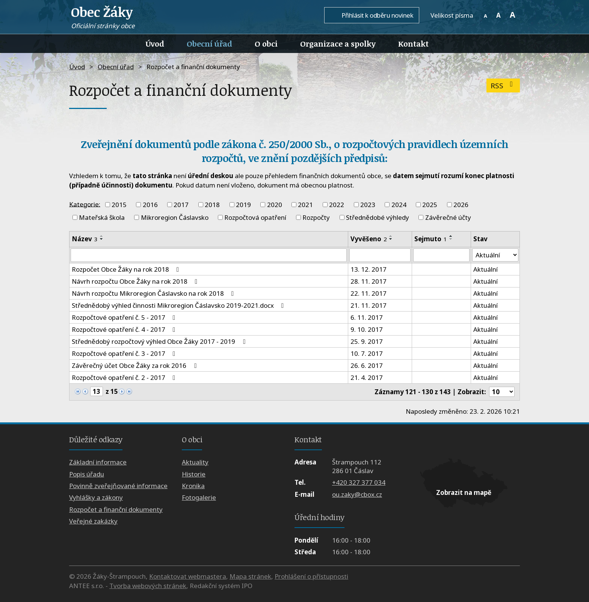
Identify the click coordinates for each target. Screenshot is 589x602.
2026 (460, 204)
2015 (119, 204)
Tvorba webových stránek (147, 585)
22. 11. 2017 (368, 293)
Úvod (155, 43)
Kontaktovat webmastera (187, 576)
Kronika (193, 485)
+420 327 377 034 (358, 482)
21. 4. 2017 (366, 377)
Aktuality (195, 462)
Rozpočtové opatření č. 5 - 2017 (125, 317)
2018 (212, 204)
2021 (305, 204)
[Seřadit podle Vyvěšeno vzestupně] (391, 235)
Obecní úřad (209, 43)
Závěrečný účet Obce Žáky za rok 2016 (135, 365)
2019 (243, 204)
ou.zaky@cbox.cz (357, 494)
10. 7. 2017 (366, 353)
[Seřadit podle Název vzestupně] (102, 235)
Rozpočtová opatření (255, 217)
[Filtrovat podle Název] (209, 255)
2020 (274, 204)
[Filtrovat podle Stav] (495, 255)
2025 (429, 204)
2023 (367, 204)
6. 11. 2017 (366, 317)
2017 (181, 204)
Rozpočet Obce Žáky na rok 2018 (127, 269)
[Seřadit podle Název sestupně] (102, 238)
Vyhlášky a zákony (96, 497)
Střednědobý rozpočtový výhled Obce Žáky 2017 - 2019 (160, 341)
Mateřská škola (102, 217)
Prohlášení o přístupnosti (311, 576)
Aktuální (485, 269)
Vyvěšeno (368, 238)
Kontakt (413, 43)
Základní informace (98, 462)
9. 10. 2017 (366, 329)
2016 (150, 204)
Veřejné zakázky (93, 521)
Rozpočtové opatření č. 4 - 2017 (125, 329)
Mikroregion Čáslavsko (174, 217)
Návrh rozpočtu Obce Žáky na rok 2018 (136, 281)
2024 (398, 204)
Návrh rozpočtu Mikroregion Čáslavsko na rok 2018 (154, 293)
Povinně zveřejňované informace (118, 485)
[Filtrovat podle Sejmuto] (441, 255)
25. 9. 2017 (366, 341)
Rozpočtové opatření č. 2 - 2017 (125, 377)
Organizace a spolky (338, 43)
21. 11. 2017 (368, 305)
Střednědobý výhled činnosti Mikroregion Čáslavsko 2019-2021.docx (179, 305)
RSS (503, 85)
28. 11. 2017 (368, 281)
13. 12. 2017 (368, 269)
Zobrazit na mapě (463, 492)
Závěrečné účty (448, 217)
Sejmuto (430, 238)
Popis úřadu (86, 474)
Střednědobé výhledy (377, 217)
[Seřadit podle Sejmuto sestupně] (451, 238)
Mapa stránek (250, 576)
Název (85, 238)
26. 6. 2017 (366, 365)
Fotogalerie (199, 497)
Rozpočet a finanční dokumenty (116, 509)
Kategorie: (84, 204)
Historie (193, 474)
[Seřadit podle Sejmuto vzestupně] (451, 235)
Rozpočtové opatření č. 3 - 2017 (125, 353)
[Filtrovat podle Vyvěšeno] (380, 255)
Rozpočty (316, 217)
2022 (336, 204)
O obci (266, 43)
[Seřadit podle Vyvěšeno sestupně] (391, 238)
